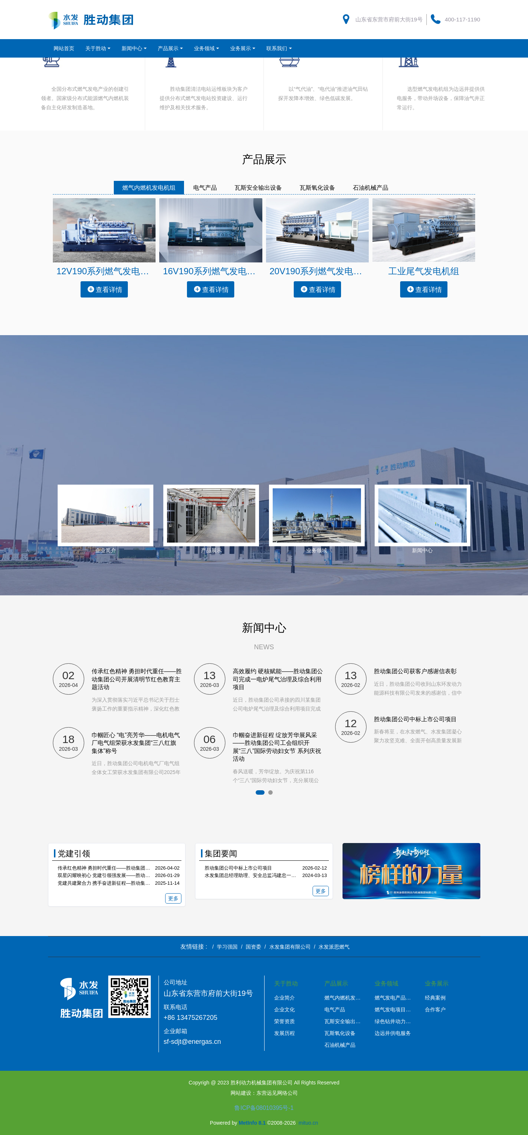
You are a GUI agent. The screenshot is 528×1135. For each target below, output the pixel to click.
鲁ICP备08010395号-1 (263, 1108)
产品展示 (211, 550)
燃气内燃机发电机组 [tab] (149, 188)
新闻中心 (422, 550)
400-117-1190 (462, 19)
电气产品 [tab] (205, 188)
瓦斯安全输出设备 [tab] (258, 188)
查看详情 (104, 289)
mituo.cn (308, 1123)
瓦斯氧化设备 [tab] (317, 188)
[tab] (406, 183)
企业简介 (105, 550)
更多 (173, 898)
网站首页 (64, 48)
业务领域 (316, 550)
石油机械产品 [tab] (370, 188)
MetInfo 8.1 (252, 1123)
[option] (123, 716)
